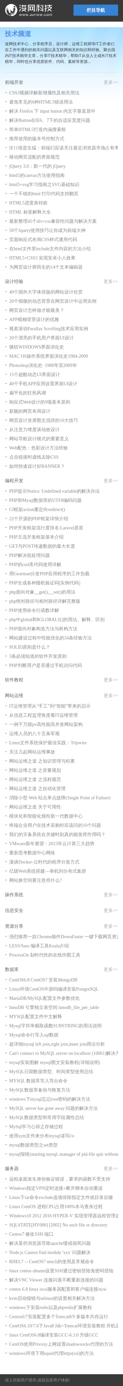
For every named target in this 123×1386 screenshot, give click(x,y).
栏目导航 (96, 10)
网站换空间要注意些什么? (35, 880)
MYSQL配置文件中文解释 (35, 1016)
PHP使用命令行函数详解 (34, 610)
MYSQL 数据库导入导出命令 (38, 1080)
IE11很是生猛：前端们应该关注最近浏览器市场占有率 (64, 147)
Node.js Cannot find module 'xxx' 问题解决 (50, 1252)
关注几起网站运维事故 (32, 752)
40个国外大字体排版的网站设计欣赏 (46, 292)
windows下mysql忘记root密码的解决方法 (49, 1099)
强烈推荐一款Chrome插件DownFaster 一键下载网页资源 (65, 936)
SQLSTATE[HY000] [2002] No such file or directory (58, 1225)
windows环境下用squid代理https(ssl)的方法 (51, 1353)
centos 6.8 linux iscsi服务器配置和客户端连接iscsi (57, 1289)
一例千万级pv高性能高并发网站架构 (46, 724)
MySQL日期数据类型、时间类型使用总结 (51, 1071)
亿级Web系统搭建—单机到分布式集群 (47, 871)
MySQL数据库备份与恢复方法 (39, 1090)
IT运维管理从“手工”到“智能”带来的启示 (50, 706)
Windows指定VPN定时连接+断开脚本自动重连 (56, 1188)
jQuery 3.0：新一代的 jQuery (37, 166)
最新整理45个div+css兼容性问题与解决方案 (53, 221)
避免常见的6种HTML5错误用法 (41, 102)
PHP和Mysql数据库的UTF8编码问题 (45, 500)
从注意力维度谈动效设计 (34, 429)
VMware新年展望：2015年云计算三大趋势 (51, 843)
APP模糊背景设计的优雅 (34, 319)
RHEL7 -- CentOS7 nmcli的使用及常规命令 (51, 1261)
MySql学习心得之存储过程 (36, 1126)
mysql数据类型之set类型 (33, 1145)
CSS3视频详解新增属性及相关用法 (44, 92)
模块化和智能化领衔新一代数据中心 (46, 816)
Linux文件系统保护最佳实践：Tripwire (48, 742)
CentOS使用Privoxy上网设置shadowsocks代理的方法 (61, 1344)
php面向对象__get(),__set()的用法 (42, 592)
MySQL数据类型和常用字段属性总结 (46, 1117)
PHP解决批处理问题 (29, 555)
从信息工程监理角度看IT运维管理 (43, 715)
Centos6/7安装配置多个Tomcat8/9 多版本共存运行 (58, 1316)
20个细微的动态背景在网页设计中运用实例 (52, 301)
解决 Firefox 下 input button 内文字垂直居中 (52, 111)
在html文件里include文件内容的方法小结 (50, 248)
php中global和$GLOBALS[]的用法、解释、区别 (57, 619)
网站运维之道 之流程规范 (35, 779)
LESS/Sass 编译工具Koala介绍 (39, 945)
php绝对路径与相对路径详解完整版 (44, 601)
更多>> (111, 82)
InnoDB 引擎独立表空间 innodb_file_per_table (54, 1007)
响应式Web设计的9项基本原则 (39, 402)
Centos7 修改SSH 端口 (31, 1234)
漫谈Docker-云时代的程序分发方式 (44, 862)
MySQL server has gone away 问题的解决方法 (53, 1108)
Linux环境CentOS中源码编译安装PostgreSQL (53, 989)
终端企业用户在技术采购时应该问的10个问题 (55, 825)
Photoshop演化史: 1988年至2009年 (43, 365)
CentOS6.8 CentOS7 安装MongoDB (43, 980)
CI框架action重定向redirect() (37, 509)
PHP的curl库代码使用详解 (35, 564)
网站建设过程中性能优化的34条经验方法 (50, 638)
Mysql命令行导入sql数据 (33, 1035)
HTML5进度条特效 (28, 202)
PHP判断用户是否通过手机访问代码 (45, 665)
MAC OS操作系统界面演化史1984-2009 (48, 356)
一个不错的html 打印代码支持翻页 (43, 193)
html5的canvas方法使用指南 (37, 175)
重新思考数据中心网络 (32, 852)
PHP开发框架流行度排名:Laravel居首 (46, 527)
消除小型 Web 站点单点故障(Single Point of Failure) (60, 797)
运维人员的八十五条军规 (34, 733)
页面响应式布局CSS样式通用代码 (43, 239)
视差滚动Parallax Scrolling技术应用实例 (48, 328)
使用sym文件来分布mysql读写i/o (41, 1135)
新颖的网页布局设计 (30, 411)
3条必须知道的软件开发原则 (38, 656)
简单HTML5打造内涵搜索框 (37, 129)
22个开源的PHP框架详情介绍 (38, 518)
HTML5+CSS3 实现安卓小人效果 (42, 258)
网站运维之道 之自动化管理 (37, 788)
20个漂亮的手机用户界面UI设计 (41, 337)
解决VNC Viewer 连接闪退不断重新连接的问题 (56, 1280)
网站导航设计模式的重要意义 (39, 438)
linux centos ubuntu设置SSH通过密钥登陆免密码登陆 (61, 1270)
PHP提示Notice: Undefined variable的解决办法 (54, 491)
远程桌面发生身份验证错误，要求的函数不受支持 (59, 1179)
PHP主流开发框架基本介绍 (36, 537)
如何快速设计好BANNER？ (37, 466)
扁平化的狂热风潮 (27, 392)
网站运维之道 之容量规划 (35, 770)
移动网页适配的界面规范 (34, 157)
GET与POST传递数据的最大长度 (42, 546)
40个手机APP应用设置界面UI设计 (43, 383)
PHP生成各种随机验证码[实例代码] (44, 582)
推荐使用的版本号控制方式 (36, 138)
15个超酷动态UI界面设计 (34, 374)
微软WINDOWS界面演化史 (36, 347)
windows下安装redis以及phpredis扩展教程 (50, 1307)
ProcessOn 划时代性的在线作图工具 (44, 955)
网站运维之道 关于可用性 (35, 807)
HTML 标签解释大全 (30, 212)
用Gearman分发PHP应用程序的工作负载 (49, 573)
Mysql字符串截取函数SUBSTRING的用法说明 (55, 1025)
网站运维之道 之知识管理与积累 (42, 761)
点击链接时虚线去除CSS (34, 457)
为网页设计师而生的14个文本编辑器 (46, 267)
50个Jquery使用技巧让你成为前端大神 (47, 230)
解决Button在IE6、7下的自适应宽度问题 (49, 120)
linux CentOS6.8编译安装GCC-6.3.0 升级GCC (53, 1335)
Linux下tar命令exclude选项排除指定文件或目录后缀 (61, 1197)
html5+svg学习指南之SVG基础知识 (44, 184)
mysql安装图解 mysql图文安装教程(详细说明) (54, 1062)
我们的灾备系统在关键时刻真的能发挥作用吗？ (57, 834)
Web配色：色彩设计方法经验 (38, 448)
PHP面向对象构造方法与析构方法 (43, 628)
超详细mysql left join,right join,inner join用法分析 (57, 1044)
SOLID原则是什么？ (29, 647)
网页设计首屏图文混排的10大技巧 (43, 420)
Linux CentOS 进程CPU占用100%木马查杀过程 (56, 1206)
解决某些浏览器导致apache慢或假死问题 (50, 1243)
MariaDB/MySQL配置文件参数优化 (44, 998)
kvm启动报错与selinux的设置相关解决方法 (52, 1298)
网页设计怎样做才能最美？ (36, 310)
